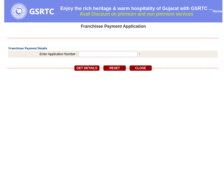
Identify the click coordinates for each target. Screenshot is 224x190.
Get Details (87, 68)
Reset (114, 68)
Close (140, 68)
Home (217, 11)
